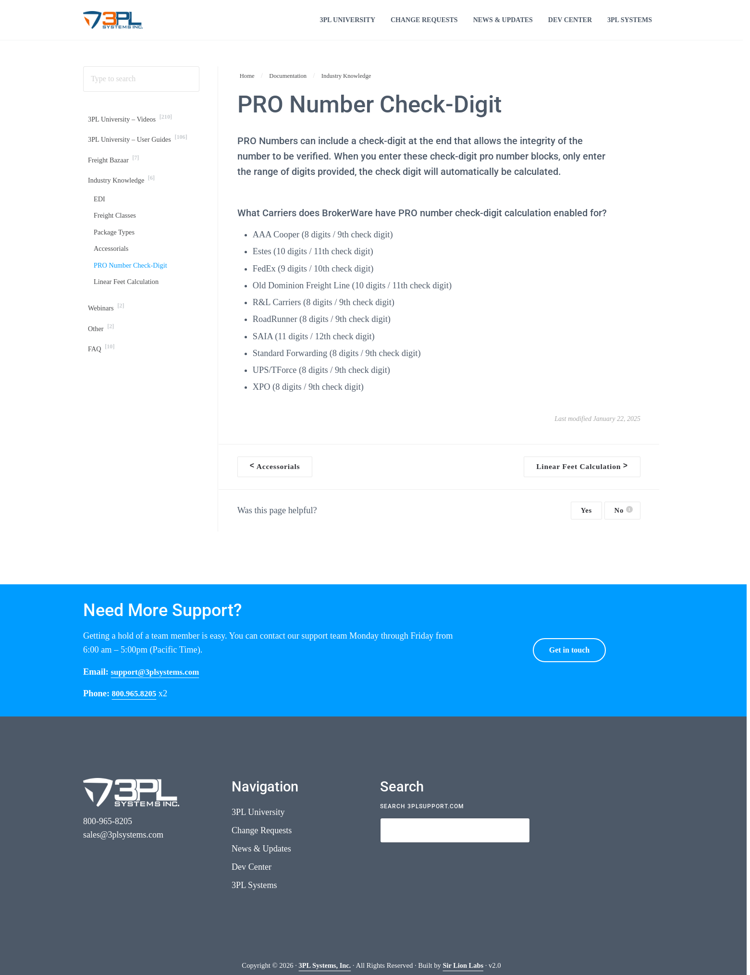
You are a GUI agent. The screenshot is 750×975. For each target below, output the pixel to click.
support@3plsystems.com (159, 671)
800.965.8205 (136, 693)
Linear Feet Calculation (129, 305)
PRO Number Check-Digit (133, 288)
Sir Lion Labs (463, 965)
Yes (586, 523)
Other (102, 353)
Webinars (107, 332)
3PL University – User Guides (142, 154)
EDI (100, 218)
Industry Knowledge (124, 197)
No (624, 523)
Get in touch (569, 649)
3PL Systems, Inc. (324, 965)
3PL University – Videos (133, 133)
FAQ (102, 375)
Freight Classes (117, 236)
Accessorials (113, 270)
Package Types (116, 253)
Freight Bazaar (115, 176)
